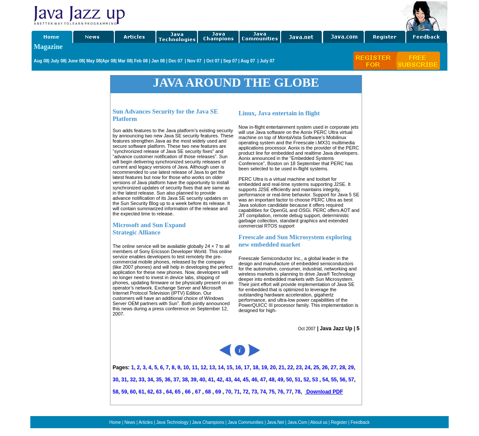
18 (255, 367)
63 (159, 392)
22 (290, 367)
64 (169, 392)
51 (298, 380)
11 (194, 367)
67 (198, 392)
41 (211, 380)
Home (115, 422)
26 (324, 367)
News (129, 422)
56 (342, 380)
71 (237, 392)
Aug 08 (41, 61)
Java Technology (172, 422)
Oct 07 (213, 61)
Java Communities (245, 422)
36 (167, 380)
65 (178, 392)
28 (342, 367)
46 (254, 380)
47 (263, 380)
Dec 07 (176, 61)
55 (334, 380)
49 (280, 380)
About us (319, 422)
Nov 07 (195, 61)
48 (272, 380)
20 (272, 367)
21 (281, 367)
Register (339, 422)
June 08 (76, 61)
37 (176, 380)
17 (246, 367)
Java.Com (297, 422)
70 (228, 392)
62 (150, 392)
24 (307, 367)
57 (351, 380)
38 (185, 380)
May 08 (93, 61)
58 (115, 392)
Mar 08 (124, 61)
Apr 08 (108, 61)
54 (325, 380)
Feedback (360, 422)
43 (228, 380)
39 (193, 380)
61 (141, 392)
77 (289, 392)
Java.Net (275, 422)
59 (124, 392)
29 (351, 367)
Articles (146, 422)
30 (115, 380)
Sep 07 (230, 61)
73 (254, 392)
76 (280, 392)
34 (150, 380)
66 (188, 392)
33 (141, 380)
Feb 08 (140, 61)
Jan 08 (158, 61)
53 (315, 380)
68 (209, 392)
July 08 (58, 61)
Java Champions (208, 422)
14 (220, 367)
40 (202, 380)
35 (159, 380)
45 (245, 380)
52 (306, 380)
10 (186, 367)
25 (316, 367)
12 (203, 367)
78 (298, 392)
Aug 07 (248, 61)
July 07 (267, 61)
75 (272, 392)
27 (333, 367)
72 (245, 392)
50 (289, 380)
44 (237, 380)
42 (219, 380)
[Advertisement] (263, 14)
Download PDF (324, 392)
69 (219, 392)
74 (262, 392)
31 (124, 380)
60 (133, 392)
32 (133, 380)
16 (238, 367)
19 (264, 367)
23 (298, 367)
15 (229, 367)
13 (212, 367)
